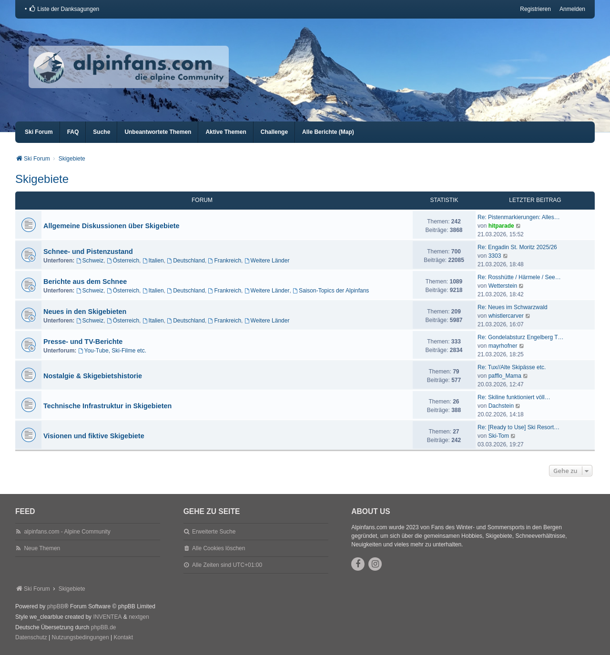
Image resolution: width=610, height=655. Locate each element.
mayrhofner (503, 346)
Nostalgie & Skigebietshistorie (92, 376)
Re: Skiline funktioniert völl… (514, 397)
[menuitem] (64, 9)
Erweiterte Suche (213, 531)
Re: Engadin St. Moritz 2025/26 (517, 247)
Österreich (123, 260)
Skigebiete (42, 178)
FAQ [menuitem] (73, 132)
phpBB (55, 606)
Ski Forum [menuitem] (39, 132)
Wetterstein (502, 285)
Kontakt (123, 637)
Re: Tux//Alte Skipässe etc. (512, 367)
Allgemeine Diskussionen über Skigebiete (111, 226)
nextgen (139, 617)
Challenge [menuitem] (274, 132)
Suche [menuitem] (101, 132)
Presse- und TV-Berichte (82, 341)
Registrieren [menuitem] (535, 9)
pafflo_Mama (504, 376)
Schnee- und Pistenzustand (88, 251)
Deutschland (186, 260)
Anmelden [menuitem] (572, 9)
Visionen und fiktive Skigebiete (93, 436)
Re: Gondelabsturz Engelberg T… (521, 337)
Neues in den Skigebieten (84, 311)
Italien (153, 260)
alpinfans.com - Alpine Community (67, 531)
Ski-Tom (498, 436)
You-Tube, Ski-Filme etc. (112, 350)
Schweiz (90, 260)
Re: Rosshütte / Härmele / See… (519, 277)
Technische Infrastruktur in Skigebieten (107, 406)
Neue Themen (42, 548)
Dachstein (501, 406)
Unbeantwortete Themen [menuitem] (157, 132)
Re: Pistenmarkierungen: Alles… (519, 217)
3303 (494, 255)
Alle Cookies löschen (218, 548)
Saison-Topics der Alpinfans (331, 290)
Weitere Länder (267, 260)
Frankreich (225, 260)
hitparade (501, 225)
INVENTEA (107, 617)
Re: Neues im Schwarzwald (513, 307)
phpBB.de (103, 627)
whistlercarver (506, 315)
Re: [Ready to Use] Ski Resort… (518, 427)
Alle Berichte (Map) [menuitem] (328, 132)
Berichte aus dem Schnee (85, 281)
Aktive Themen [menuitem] (225, 132)
